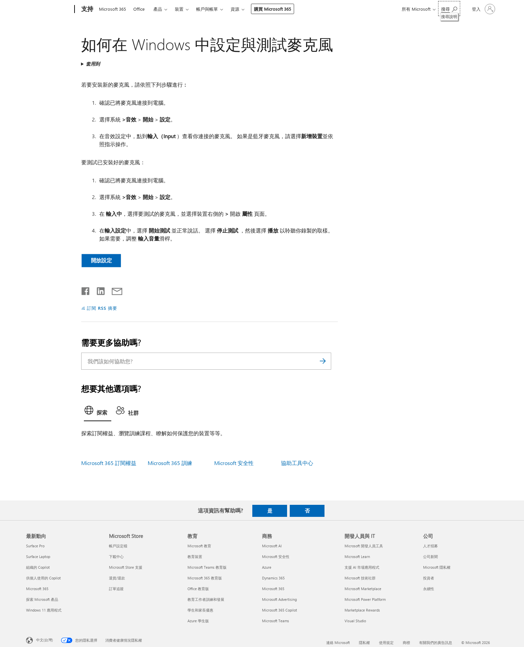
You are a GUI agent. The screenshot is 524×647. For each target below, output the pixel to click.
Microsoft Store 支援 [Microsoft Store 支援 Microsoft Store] (125, 567)
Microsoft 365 (112, 9)
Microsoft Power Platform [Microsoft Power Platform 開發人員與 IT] (365, 599)
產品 (157, 9)
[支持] (86, 9)
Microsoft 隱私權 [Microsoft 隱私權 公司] (436, 567)
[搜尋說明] (449, 8)
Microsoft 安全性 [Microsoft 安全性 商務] (275, 556)
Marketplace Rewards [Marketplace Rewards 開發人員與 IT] (362, 610)
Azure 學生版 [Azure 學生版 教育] (198, 620)
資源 (235, 9)
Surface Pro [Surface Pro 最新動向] (35, 545)
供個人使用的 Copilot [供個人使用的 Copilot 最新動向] (43, 577)
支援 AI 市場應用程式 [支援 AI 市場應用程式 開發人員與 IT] (362, 567)
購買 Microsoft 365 (272, 9)
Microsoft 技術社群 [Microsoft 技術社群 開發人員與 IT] (360, 577)
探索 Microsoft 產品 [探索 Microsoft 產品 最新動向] (42, 599)
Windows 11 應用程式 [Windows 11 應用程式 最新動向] (43, 610)
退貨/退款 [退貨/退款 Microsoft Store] (117, 577)
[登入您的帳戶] (483, 9)
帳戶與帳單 (207, 9)
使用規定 (386, 642)
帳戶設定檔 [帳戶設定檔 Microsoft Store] (118, 545)
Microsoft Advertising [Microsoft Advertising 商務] (279, 599)
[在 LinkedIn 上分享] (98, 289)
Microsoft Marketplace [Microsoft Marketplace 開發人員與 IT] (363, 588)
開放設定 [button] (101, 260)
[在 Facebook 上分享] (86, 289)
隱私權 (364, 642)
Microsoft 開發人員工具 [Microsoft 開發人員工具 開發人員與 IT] (364, 545)
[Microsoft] (49, 9)
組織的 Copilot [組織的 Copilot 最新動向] (38, 567)
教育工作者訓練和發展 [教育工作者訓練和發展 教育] (205, 599)
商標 (406, 642)
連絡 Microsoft (338, 642)
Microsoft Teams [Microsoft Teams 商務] (275, 620)
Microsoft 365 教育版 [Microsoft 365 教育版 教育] (204, 577)
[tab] (97, 412)
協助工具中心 (297, 462)
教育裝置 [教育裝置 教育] (194, 556)
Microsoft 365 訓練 (170, 462)
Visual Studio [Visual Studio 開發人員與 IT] (355, 620)
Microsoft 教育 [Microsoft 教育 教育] (199, 545)
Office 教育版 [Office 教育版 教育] (198, 588)
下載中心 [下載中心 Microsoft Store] (116, 556)
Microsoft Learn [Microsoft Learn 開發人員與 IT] (357, 556)
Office (139, 9)
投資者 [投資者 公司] (428, 577)
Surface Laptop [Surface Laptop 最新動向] (38, 556)
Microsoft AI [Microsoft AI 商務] (272, 545)
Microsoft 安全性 (234, 462)
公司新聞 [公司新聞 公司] (430, 556)
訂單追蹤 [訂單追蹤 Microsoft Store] (116, 588)
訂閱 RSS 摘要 (102, 308)
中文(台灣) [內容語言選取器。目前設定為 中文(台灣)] (44, 639)
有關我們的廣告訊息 (435, 642)
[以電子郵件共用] (114, 289)
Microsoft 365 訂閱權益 (108, 462)
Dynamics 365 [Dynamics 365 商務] (273, 577)
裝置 (179, 9)
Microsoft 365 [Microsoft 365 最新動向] (37, 588)
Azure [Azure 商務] (266, 567)
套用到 (93, 64)
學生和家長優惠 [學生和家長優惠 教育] (200, 610)
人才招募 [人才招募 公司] (430, 545)
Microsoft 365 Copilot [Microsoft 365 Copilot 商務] (279, 610)
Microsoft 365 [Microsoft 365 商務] (273, 588)
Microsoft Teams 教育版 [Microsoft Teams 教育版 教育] (207, 567)
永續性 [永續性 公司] (428, 588)
